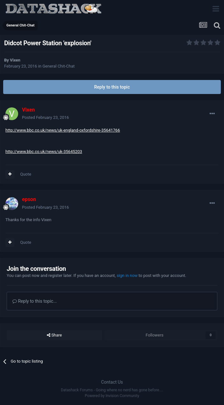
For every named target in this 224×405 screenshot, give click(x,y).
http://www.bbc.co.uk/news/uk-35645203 (43, 151)
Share (54, 335)
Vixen (15, 60)
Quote (25, 174)
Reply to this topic (112, 87)
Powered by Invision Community (112, 396)
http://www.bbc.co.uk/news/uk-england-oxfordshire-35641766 (62, 130)
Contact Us (112, 382)
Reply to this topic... (34, 301)
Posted (45, 117)
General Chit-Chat (58, 66)
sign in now (127, 275)
